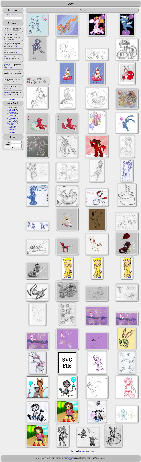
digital (12, 112)
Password (7, 145)
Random (82, 451)
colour (12, 117)
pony (12, 126)
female (12, 109)
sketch (12, 107)
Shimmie (62, 457)
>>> (20, 30)
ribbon (12, 124)
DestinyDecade (8, 72)
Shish (67, 457)
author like (12, 121)
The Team (72, 457)
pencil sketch (12, 123)
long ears (12, 127)
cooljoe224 (7, 64)
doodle (12, 120)
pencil (12, 129)
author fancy (12, 114)
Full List (11, 99)
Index (12, 15)
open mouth (11, 111)
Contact (70, 459)
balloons (12, 115)
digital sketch (12, 118)
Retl (5, 28)
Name (8, 142)
